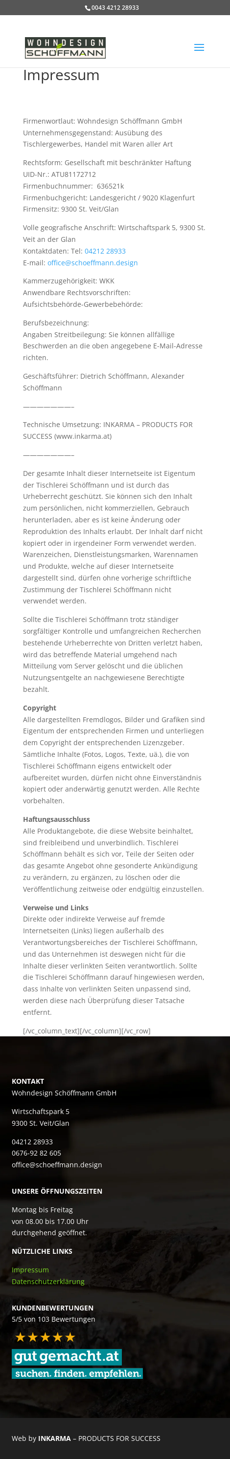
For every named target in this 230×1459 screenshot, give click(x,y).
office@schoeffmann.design (92, 262)
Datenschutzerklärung (48, 1281)
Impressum (30, 1269)
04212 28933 (105, 251)
